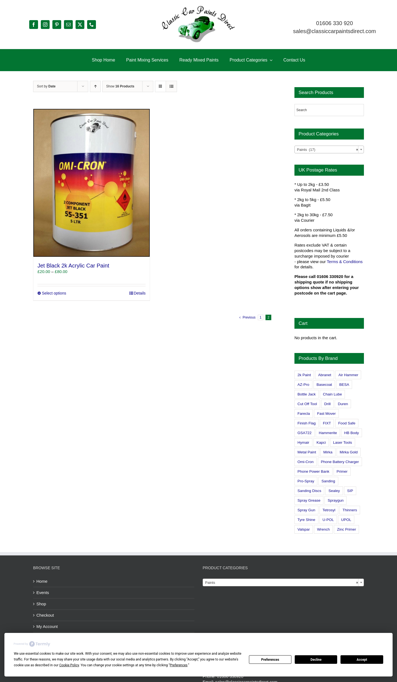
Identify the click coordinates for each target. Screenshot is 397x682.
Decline (315, 660)
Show (120, 86)
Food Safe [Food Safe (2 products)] (346, 423)
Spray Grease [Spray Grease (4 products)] (308, 500)
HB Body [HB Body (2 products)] (351, 433)
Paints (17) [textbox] (327, 150)
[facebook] (33, 24)
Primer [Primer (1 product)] (342, 471)
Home (41, 581)
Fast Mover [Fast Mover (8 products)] (326, 413)
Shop (41, 603)
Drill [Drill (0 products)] (327, 404)
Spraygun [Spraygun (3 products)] (336, 500)
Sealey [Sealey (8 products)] (334, 491)
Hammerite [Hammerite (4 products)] (328, 433)
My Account (47, 626)
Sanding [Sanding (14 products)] (328, 481)
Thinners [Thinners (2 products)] (349, 510)
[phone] (91, 24)
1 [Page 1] (261, 317)
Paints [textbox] (281, 583)
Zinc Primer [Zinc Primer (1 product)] (346, 529)
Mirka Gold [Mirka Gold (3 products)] (349, 452)
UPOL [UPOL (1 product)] (346, 520)
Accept (362, 660)
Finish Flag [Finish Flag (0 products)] (306, 423)
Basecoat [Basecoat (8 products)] (324, 385)
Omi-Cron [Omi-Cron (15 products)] (305, 462)
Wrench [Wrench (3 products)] (323, 529)
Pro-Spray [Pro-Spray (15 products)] (305, 481)
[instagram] (45, 24)
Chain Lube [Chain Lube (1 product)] (332, 394)
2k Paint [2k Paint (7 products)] (304, 375)
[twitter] (80, 24)
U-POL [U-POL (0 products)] (328, 520)
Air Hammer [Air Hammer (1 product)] (348, 375)
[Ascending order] (95, 86)
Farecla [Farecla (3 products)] (303, 413)
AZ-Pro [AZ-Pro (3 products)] (303, 385)
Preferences (270, 660)
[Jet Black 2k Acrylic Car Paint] (91, 183)
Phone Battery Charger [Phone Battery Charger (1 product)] (340, 462)
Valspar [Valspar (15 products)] (303, 529)
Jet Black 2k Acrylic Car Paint (73, 266)
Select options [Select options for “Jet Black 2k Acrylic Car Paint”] (54, 293)
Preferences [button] (178, 665)
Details (140, 293)
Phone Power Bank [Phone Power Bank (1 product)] (313, 471)
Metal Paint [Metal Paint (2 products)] (306, 452)
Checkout (45, 615)
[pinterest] (56, 24)
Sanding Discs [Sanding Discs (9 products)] (309, 491)
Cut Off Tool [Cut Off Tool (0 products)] (307, 404)
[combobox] (329, 149)
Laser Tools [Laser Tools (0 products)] (342, 442)
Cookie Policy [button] (69, 665)
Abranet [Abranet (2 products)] (324, 375)
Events (42, 592)
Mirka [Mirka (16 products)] (327, 452)
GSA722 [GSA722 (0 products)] (304, 433)
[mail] (68, 24)
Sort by (46, 86)
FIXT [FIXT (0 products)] (327, 423)
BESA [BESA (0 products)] (344, 385)
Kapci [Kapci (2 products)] (321, 442)
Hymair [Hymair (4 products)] (303, 442)
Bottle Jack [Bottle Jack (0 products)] (306, 394)
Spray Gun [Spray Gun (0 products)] (306, 510)
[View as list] (171, 86)
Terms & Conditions (345, 261)
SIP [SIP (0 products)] (350, 491)
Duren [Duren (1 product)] (343, 404)
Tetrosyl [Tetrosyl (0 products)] (329, 510)
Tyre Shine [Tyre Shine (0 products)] (306, 520)
